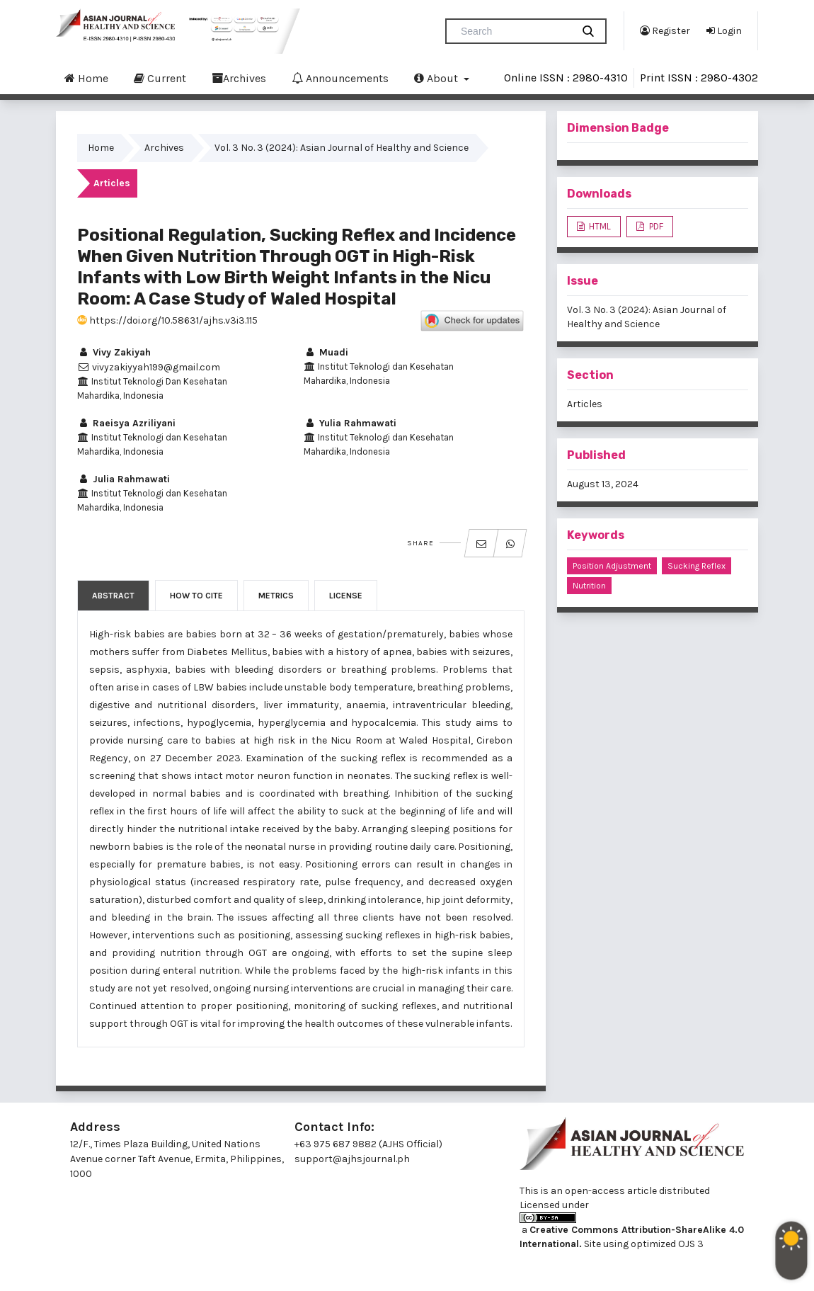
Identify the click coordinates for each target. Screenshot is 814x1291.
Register (665, 30)
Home (86, 77)
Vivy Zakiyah (114, 352)
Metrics (276, 596)
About (437, 77)
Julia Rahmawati (123, 479)
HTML (599, 226)
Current (160, 77)
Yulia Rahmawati (350, 423)
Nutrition (589, 586)
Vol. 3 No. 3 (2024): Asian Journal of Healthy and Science (341, 148)
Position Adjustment (612, 566)
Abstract (113, 596)
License (345, 596)
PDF (655, 226)
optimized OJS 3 (666, 1244)
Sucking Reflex (696, 566)
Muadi (326, 352)
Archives (239, 77)
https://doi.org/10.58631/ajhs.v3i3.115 (167, 320)
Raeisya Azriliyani (126, 423)
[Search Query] (515, 31)
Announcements (340, 77)
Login (724, 30)
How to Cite (196, 596)
